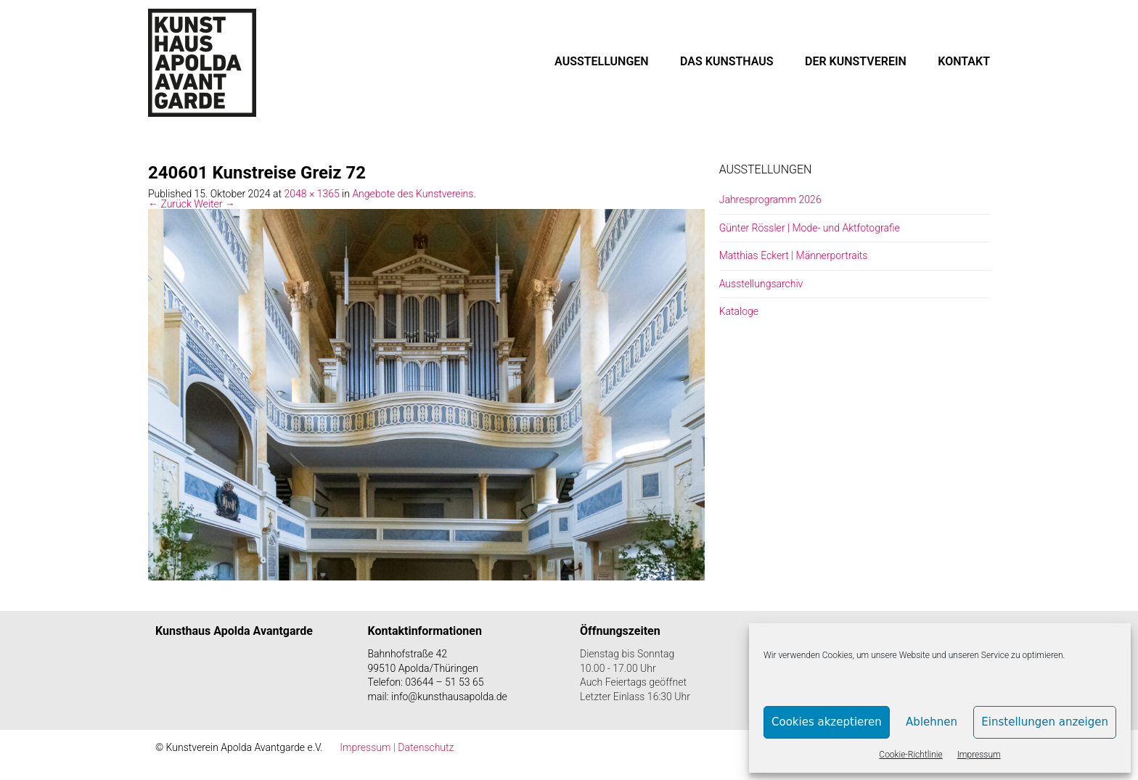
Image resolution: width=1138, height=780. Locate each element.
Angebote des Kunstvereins (412, 194)
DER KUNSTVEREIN (855, 61)
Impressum (979, 755)
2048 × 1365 (311, 194)
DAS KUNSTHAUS (727, 61)
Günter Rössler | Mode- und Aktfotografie (809, 228)
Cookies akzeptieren (826, 721)
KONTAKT (964, 61)
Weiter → (214, 204)
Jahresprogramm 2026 (770, 199)
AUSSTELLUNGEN (601, 61)
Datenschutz (426, 747)
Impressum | (369, 747)
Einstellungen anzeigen (1044, 721)
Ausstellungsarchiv (761, 284)
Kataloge (738, 311)
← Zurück (170, 204)
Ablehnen (931, 721)
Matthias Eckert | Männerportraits (793, 255)
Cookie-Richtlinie (910, 755)
